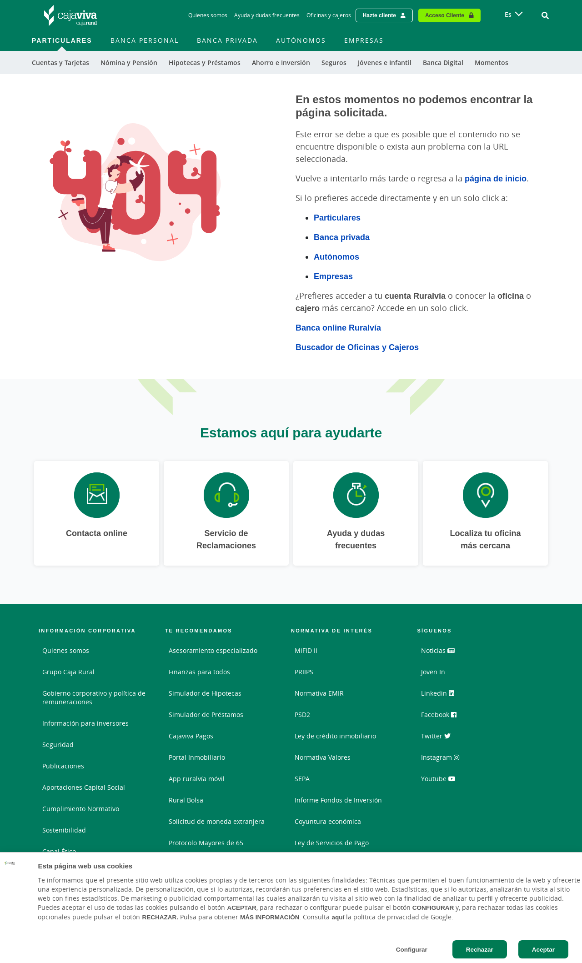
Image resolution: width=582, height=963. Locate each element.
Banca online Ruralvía (338, 327)
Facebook (439, 714)
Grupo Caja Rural (68, 671)
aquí (337, 917)
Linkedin (437, 693)
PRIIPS (304, 671)
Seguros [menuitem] (333, 62)
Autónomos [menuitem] (301, 40)
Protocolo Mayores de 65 (206, 842)
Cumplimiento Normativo (80, 808)
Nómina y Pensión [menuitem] (128, 62)
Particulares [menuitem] (62, 40)
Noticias (438, 650)
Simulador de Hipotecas (205, 693)
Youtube (438, 778)
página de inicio (496, 178)
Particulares (337, 217)
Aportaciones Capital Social (83, 787)
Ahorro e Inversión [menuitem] (281, 62)
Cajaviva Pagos (191, 736)
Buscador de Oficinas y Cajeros (357, 346)
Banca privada (342, 236)
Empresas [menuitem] (364, 40)
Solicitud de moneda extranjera (217, 821)
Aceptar (543, 949)
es (508, 14)
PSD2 (302, 714)
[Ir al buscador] (545, 15)
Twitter (436, 736)
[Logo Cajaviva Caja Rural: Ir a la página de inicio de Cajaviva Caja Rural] (70, 15)
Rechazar (479, 949)
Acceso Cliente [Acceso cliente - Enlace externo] (444, 15)
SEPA (302, 778)
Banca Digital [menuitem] (443, 62)
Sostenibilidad (64, 830)
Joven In (433, 671)
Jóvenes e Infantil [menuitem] (384, 62)
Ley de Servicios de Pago (332, 842)
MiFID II (306, 650)
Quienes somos (65, 650)
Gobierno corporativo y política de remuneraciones (94, 697)
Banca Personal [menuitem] (144, 40)
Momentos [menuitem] (491, 62)
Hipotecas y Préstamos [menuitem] (205, 62)
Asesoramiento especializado (213, 650)
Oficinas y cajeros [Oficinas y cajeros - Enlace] (328, 15)
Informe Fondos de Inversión (338, 800)
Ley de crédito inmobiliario (335, 736)
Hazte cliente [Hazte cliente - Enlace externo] (379, 15)
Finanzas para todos (199, 671)
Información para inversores (85, 723)
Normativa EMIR (319, 693)
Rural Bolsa (186, 800)
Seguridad (58, 744)
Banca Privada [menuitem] (227, 40)
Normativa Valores (323, 757)
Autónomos (336, 256)
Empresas (333, 276)
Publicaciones (63, 766)
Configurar (411, 949)
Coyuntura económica (328, 821)
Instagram (440, 757)
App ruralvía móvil (197, 778)
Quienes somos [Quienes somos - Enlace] (207, 15)
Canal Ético (59, 851)
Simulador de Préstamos (206, 714)
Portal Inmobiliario (197, 757)
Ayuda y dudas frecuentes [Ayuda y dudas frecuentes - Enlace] (267, 15)
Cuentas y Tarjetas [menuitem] (60, 62)
